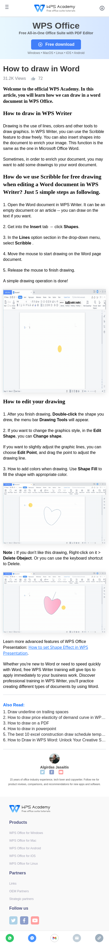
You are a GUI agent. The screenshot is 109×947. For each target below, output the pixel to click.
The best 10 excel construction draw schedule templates (54, 734)
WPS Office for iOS (22, 856)
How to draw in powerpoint (29, 729)
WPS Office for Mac (22, 840)
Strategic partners (21, 899)
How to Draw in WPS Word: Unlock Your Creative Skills (54, 740)
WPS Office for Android (25, 848)
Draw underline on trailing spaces (35, 712)
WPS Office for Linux (23, 863)
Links (12, 883)
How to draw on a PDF (26, 723)
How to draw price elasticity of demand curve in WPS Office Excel (54, 717)
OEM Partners (19, 891)
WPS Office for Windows (26, 833)
